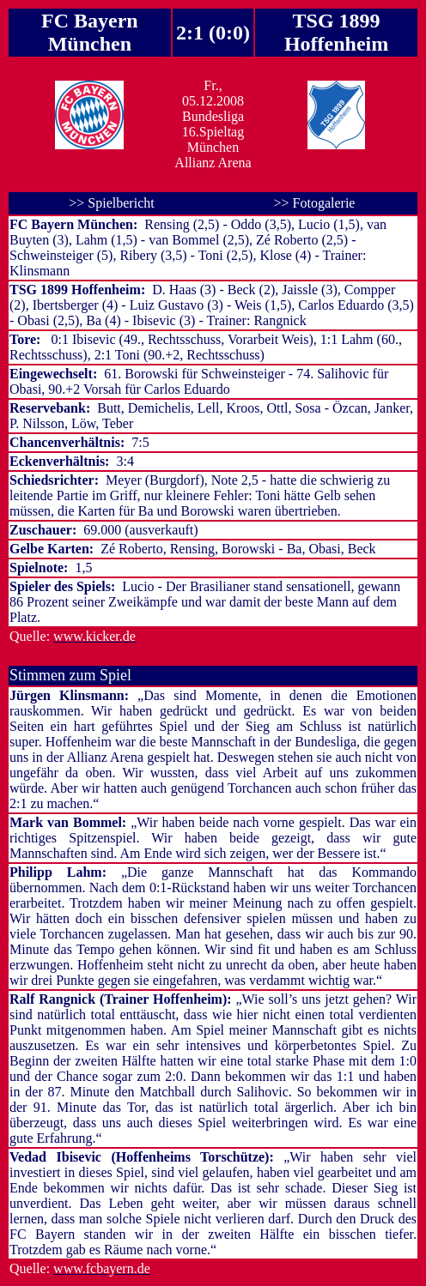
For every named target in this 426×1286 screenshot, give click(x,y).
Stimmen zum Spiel (70, 675)
